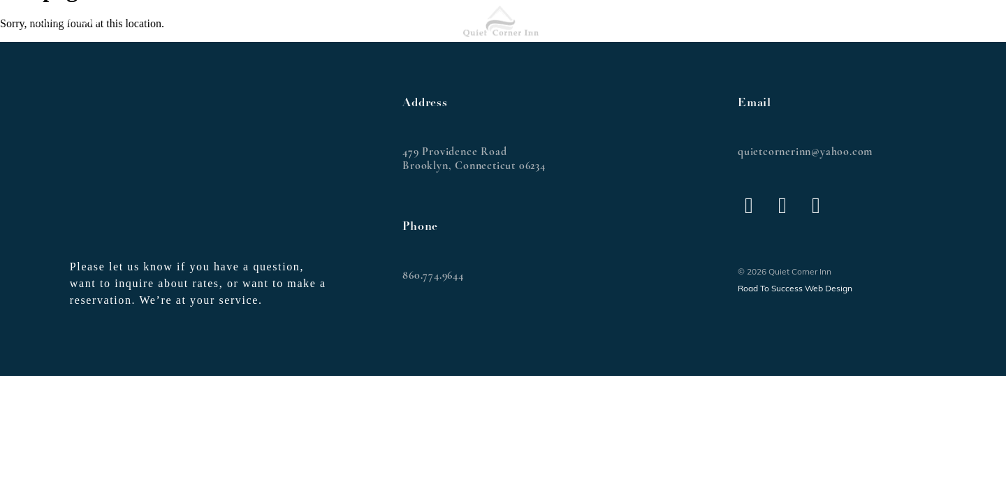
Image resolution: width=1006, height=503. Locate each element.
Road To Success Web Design (795, 289)
